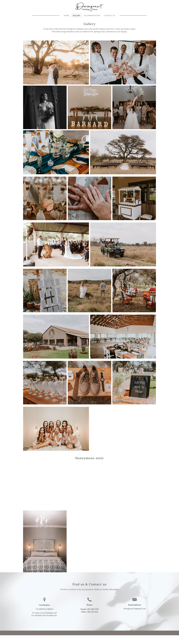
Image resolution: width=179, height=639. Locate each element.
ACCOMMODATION (92, 15)
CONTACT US (109, 15)
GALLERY (76, 15)
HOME (66, 15)
